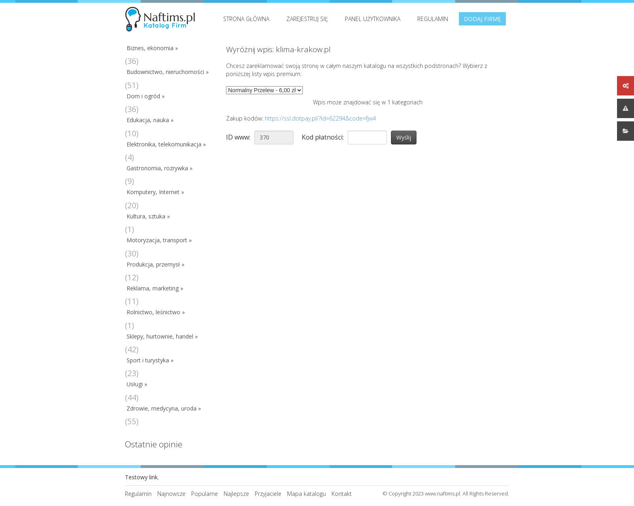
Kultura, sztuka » (148, 216)
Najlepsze (236, 494)
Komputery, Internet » (155, 192)
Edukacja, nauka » (150, 120)
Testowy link (141, 477)
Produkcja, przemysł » (155, 264)
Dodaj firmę (482, 19)
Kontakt (342, 494)
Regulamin (432, 19)
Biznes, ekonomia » (152, 48)
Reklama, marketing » (155, 288)
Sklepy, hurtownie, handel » (162, 336)
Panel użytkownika (372, 19)
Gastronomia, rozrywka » (159, 168)
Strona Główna (246, 19)
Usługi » (137, 384)
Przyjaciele (268, 494)
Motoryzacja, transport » (159, 240)
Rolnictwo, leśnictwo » (156, 312)
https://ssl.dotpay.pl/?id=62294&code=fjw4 (320, 118)
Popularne (204, 494)
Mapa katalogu (306, 494)
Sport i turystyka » (150, 360)
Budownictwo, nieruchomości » (168, 72)
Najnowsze (171, 494)
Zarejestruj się (307, 19)
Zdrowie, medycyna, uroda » (164, 408)
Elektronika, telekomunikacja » (166, 144)
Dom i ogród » (146, 96)
